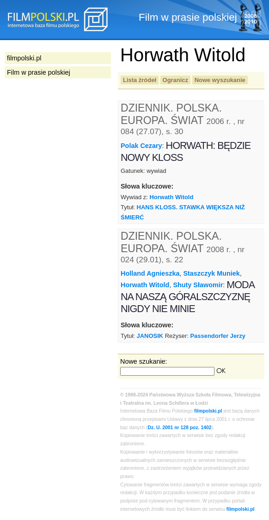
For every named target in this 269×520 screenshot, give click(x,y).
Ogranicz (175, 80)
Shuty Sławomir (198, 285)
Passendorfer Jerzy (217, 335)
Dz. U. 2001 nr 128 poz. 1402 (180, 427)
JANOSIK (150, 335)
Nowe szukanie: (143, 361)
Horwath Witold (172, 197)
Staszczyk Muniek (211, 273)
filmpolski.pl (208, 411)
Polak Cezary (141, 145)
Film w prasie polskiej (38, 72)
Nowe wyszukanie (220, 80)
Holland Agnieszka (150, 273)
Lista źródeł (139, 80)
